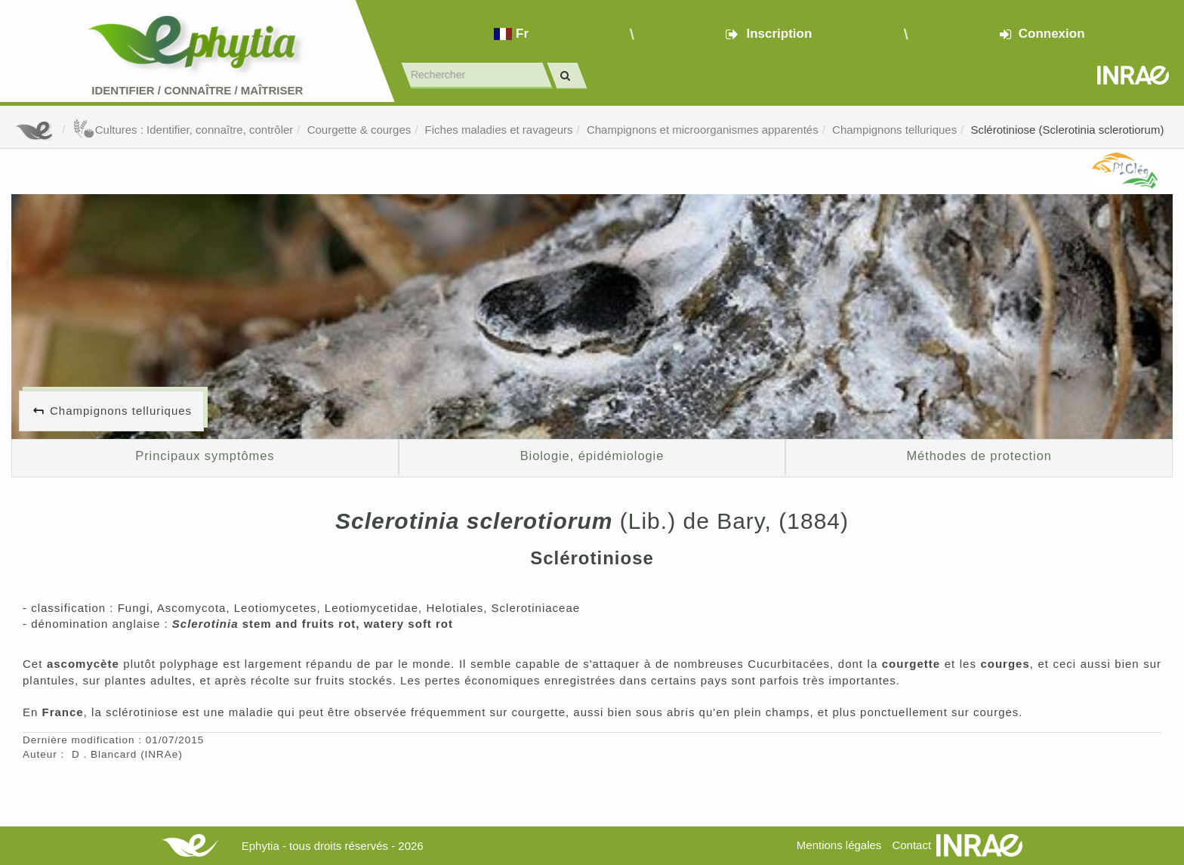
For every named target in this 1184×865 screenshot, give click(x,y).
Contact (911, 845)
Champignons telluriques (894, 129)
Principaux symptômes (204, 455)
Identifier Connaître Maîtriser (197, 90)
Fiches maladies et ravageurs (499, 129)
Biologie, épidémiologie (592, 455)
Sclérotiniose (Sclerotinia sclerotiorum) (1067, 129)
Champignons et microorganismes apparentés (703, 129)
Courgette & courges (359, 129)
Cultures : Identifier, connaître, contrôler (183, 129)
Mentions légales (839, 845)
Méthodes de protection (978, 455)
